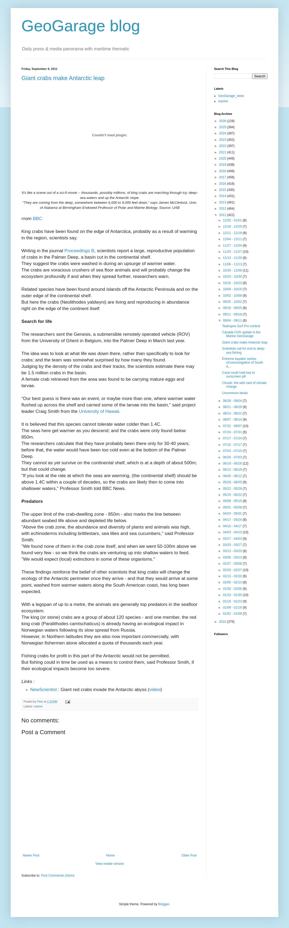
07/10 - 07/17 (233, 445)
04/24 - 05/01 (233, 513)
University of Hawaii (99, 411)
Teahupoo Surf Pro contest (241, 326)
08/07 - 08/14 (233, 419)
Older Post (189, 855)
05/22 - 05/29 (233, 489)
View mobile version (110, 864)
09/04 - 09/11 (233, 320)
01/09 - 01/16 (233, 607)
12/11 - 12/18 (233, 233)
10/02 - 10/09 (233, 295)
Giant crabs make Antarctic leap (63, 78)
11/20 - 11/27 (233, 252)
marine (38, 706)
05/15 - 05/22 (233, 495)
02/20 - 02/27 (233, 570)
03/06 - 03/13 (233, 557)
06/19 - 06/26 (233, 463)
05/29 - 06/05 (233, 482)
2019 (223, 165)
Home (110, 855)
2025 (223, 127)
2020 (223, 158)
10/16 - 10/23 (233, 283)
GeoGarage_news (231, 96)
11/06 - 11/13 (233, 264)
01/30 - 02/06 (233, 589)
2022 (223, 146)
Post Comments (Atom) (57, 875)
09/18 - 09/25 (233, 308)
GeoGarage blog (80, 26)
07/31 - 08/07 (233, 426)
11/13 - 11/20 (233, 258)
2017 (223, 177)
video (154, 689)
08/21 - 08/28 (233, 407)
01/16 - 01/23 (233, 601)
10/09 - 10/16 (233, 289)
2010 (223, 622)
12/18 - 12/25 (233, 226)
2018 (223, 171)
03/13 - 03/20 (233, 551)
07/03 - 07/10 (233, 451)
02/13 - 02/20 (233, 576)
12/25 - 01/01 (233, 220)
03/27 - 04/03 (233, 539)
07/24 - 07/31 (233, 432)
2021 (223, 152)
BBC (37, 218)
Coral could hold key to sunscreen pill (238, 374)
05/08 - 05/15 (233, 501)
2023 (223, 140)
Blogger (163, 904)
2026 (223, 121)
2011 (223, 215)
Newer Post (31, 855)
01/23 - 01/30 (233, 595)
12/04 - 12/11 (233, 239)
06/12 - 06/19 (233, 469)
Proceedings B (79, 250)
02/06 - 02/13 (233, 582)
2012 (223, 208)
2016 (223, 184)
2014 (223, 196)
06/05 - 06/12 (233, 476)
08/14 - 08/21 (233, 413)
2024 (223, 133)
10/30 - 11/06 (233, 270)
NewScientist (43, 689)
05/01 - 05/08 (233, 507)
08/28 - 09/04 (233, 401)
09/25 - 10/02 (233, 302)
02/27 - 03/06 (233, 563)
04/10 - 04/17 (233, 526)
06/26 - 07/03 (233, 457)
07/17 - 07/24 (233, 438)
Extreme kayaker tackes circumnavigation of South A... (242, 362)
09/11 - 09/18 (233, 314)
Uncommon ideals (235, 393)
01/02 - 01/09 (233, 614)
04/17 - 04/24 (233, 520)
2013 (223, 202)
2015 (223, 190)
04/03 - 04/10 (233, 532)
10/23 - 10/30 (233, 276)
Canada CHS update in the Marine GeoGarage (241, 334)
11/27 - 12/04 (233, 245)
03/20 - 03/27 (233, 545)
